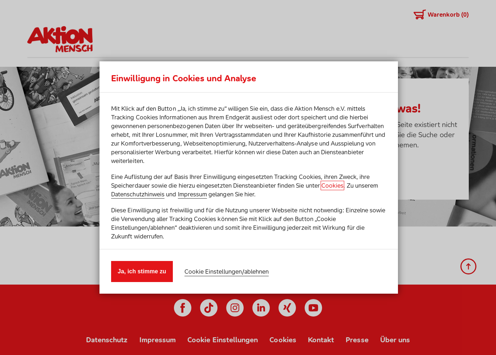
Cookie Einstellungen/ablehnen (226, 272)
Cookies (332, 185)
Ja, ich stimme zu (142, 271)
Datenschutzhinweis (137, 194)
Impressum (192, 194)
